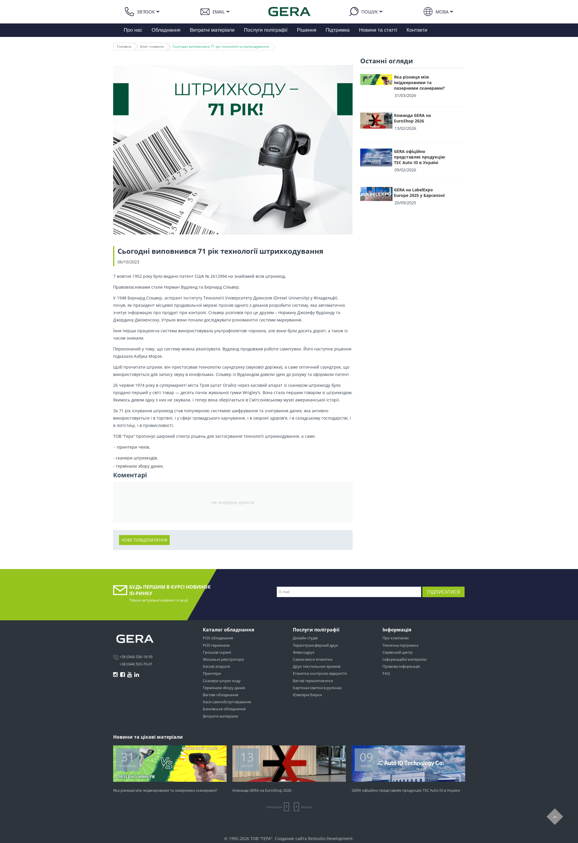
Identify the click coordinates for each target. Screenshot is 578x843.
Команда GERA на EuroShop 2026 (412, 118)
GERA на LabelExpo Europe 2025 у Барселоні (419, 192)
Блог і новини (152, 46)
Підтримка (338, 30)
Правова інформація (401, 666)
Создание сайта (291, 838)
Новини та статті (378, 30)
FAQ (386, 673)
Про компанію (395, 638)
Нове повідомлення (144, 540)
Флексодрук (303, 652)
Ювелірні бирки (307, 694)
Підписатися (443, 592)
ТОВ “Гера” (124, 436)
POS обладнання (218, 638)
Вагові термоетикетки (313, 680)
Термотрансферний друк (315, 645)
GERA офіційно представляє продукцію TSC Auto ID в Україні (419, 157)
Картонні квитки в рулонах (317, 687)
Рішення (306, 30)
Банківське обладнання (224, 708)
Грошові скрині (217, 652)
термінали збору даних (139, 466)
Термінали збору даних (224, 687)
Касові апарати (216, 666)
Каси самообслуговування (227, 701)
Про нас (133, 30)
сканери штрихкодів (136, 458)
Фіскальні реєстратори (223, 659)
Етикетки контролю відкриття (320, 673)
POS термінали (216, 645)
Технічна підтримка (400, 645)
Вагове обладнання (220, 694)
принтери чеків (133, 447)
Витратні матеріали (212, 30)
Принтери (212, 673)
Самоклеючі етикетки (312, 659)
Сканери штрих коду (222, 680)
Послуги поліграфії (266, 30)
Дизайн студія (305, 638)
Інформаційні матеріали (404, 659)
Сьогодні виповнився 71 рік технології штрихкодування (221, 46)
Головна (124, 46)
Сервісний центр (397, 652)
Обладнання (166, 30)
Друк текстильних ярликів (316, 666)
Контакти (417, 30)
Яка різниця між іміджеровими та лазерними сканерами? (419, 82)
